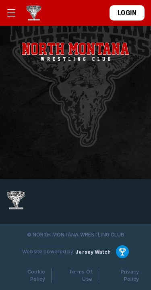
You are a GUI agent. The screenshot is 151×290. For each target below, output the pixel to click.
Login (127, 12)
